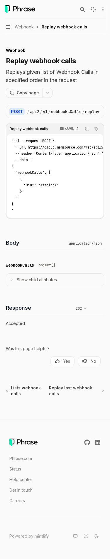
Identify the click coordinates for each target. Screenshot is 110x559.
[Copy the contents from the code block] (87, 129)
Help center (20, 479)
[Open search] (82, 9)
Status (15, 468)
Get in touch (21, 490)
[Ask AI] (96, 129)
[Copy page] (24, 93)
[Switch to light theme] (86, 536)
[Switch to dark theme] (96, 536)
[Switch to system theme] (75, 536)
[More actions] (102, 9)
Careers (17, 500)
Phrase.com (20, 458)
